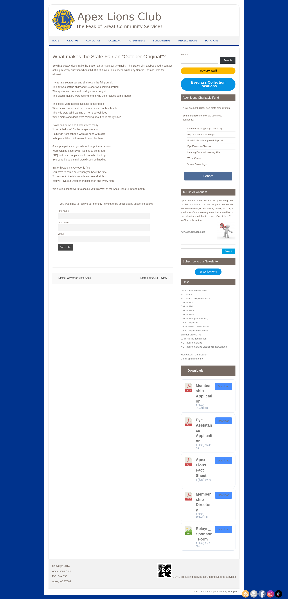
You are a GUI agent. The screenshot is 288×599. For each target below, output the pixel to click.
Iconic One (198, 591)
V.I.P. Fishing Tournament (194, 338)
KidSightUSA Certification (194, 354)
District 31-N (187, 314)
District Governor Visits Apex (73, 277)
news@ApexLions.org (193, 232)
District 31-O (187, 310)
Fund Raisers (137, 40)
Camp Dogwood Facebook (194, 330)
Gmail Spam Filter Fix (192, 358)
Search (184, 54)
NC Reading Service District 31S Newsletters (204, 346)
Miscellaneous (187, 40)
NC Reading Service (191, 342)
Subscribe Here (208, 271)
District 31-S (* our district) (194, 318)
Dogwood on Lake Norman (195, 326)
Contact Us (93, 40)
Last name (63, 222)
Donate (208, 176)
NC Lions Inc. (188, 294)
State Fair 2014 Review (155, 277)
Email (61, 234)
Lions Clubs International (193, 290)
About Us (72, 40)
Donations (211, 40)
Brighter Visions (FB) (191, 334)
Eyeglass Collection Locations (208, 84)
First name (63, 211)
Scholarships (161, 40)
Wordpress (233, 591)
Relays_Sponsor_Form (204, 534)
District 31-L (187, 302)
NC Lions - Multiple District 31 (196, 298)
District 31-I (186, 306)
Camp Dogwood (189, 322)
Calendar (114, 40)
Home (55, 40)
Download (223, 386)
